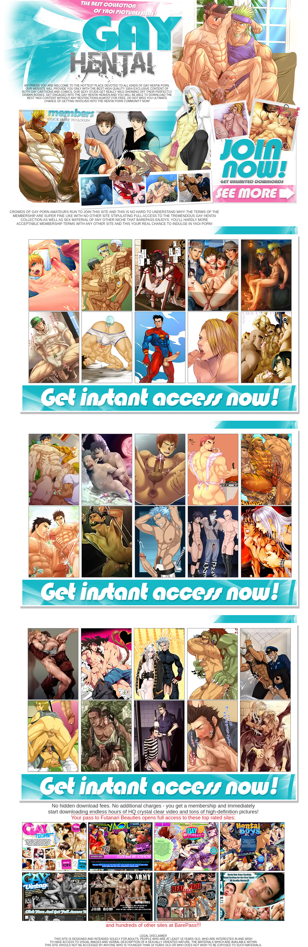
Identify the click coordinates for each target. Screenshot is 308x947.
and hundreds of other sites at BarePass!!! (153, 925)
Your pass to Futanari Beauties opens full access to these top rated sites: (153, 818)
